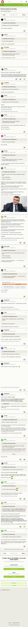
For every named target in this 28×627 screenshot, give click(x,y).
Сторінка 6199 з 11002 (14, 14)
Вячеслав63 (6, 246)
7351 (5, 167)
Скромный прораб (6, 11)
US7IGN (5, 34)
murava (5, 415)
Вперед (23, 14)
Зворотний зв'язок (15, 622)
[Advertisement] (9, 64)
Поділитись (14, 583)
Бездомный (6, 299)
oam (5, 18)
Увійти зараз (14, 576)
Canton (5, 95)
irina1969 (5, 549)
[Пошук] (13, 2)
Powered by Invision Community (14, 625)
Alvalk (5, 347)
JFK (5, 135)
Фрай (5, 216)
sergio (5, 312)
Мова (10, 622)
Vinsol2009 (6, 47)
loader (5, 481)
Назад (4, 14)
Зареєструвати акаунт (14, 568)
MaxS (5, 439)
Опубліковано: (9, 20)
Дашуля (11, 51)
